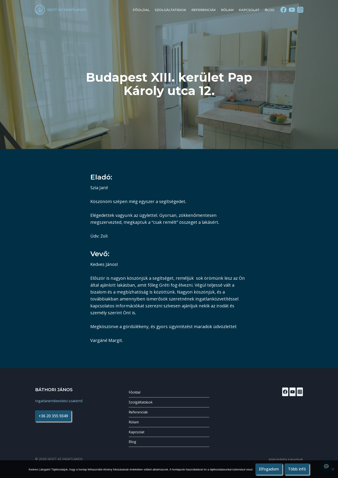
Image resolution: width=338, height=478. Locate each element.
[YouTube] (292, 10)
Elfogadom (269, 469)
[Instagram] (300, 10)
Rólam (227, 10)
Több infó (297, 469)
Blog (269, 10)
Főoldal (141, 10)
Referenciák (203, 10)
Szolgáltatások (170, 10)
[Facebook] (283, 10)
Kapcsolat (249, 10)
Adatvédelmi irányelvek (286, 459)
